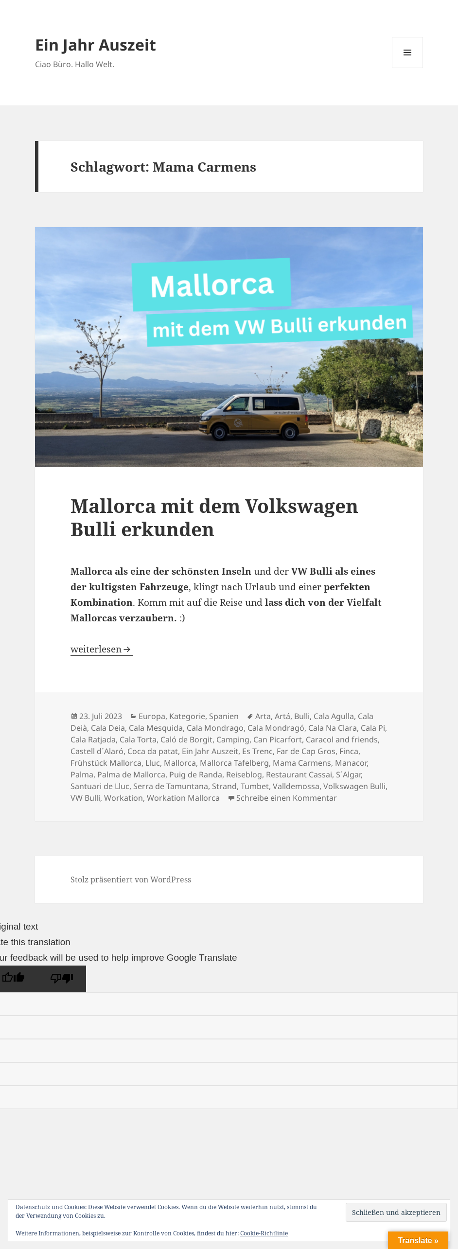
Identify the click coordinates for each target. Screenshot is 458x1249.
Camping (232, 739)
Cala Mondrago (215, 727)
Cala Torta (138, 739)
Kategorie (187, 716)
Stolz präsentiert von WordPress (130, 879)
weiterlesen (101, 649)
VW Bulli (85, 797)
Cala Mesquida (156, 727)
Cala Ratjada (93, 739)
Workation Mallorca (183, 797)
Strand (224, 786)
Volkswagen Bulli (354, 786)
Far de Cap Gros (306, 751)
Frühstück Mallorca (105, 762)
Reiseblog (244, 774)
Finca (348, 751)
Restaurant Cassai (299, 774)
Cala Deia (108, 727)
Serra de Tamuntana (170, 786)
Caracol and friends (342, 739)
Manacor (351, 762)
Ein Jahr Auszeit (95, 44)
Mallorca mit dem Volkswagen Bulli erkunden (214, 517)
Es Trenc (257, 751)
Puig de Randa (195, 774)
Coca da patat (152, 751)
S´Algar (348, 774)
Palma (81, 774)
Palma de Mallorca (131, 774)
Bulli (302, 716)
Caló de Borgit (186, 739)
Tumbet (255, 786)
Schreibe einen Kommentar (286, 797)
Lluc (152, 762)
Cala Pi (373, 727)
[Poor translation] (61, 979)
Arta (263, 716)
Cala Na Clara (332, 727)
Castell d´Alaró (96, 751)
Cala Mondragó (275, 727)
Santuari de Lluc (99, 786)
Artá (282, 716)
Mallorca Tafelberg (234, 762)
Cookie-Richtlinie (264, 1233)
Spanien (224, 716)
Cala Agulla (334, 716)
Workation (123, 797)
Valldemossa (296, 786)
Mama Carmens (302, 762)
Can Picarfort (277, 739)
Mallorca (180, 762)
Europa (152, 716)
